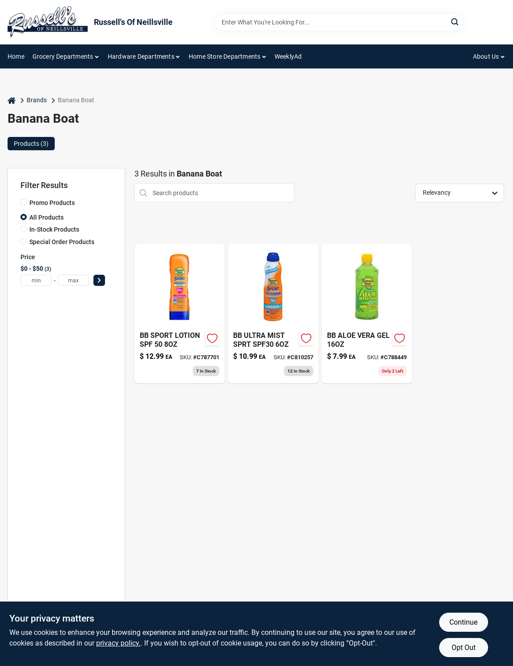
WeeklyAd (288, 56)
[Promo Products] (23, 202)
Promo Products (52, 203)
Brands (37, 100)
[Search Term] (339, 22)
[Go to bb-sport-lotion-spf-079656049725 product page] (179, 313)
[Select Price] (99, 280)
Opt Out (464, 647)
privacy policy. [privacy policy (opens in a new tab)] (118, 643)
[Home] (12, 100)
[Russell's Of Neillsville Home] (48, 22)
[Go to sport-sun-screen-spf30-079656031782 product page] (273, 313)
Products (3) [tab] (31, 143)
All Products (46, 217)
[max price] (73, 280)
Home (16, 56)
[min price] (36, 280)
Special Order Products (61, 242)
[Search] (455, 21)
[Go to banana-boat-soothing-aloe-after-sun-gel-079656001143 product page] (367, 313)
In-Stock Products (54, 229)
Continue (463, 622)
